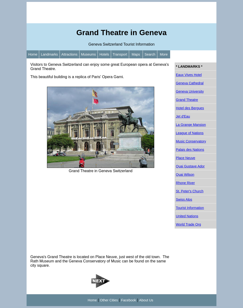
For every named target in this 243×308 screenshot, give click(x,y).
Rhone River (185, 183)
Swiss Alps (184, 199)
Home (32, 54)
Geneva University (190, 91)
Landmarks (49, 54)
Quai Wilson (185, 174)
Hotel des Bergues (190, 108)
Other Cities (109, 300)
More (164, 54)
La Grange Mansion (191, 125)
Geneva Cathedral (190, 83)
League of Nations (190, 133)
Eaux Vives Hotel (189, 75)
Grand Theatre (187, 100)
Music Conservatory (191, 141)
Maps (136, 54)
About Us (146, 300)
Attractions (69, 54)
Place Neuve (185, 158)
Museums (88, 54)
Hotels (104, 54)
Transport (120, 54)
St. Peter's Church (189, 191)
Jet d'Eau (183, 116)
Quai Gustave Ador (190, 166)
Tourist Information (190, 208)
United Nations (187, 216)
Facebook (128, 300)
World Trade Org (188, 224)
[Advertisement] (121, 12)
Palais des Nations (190, 150)
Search (150, 54)
